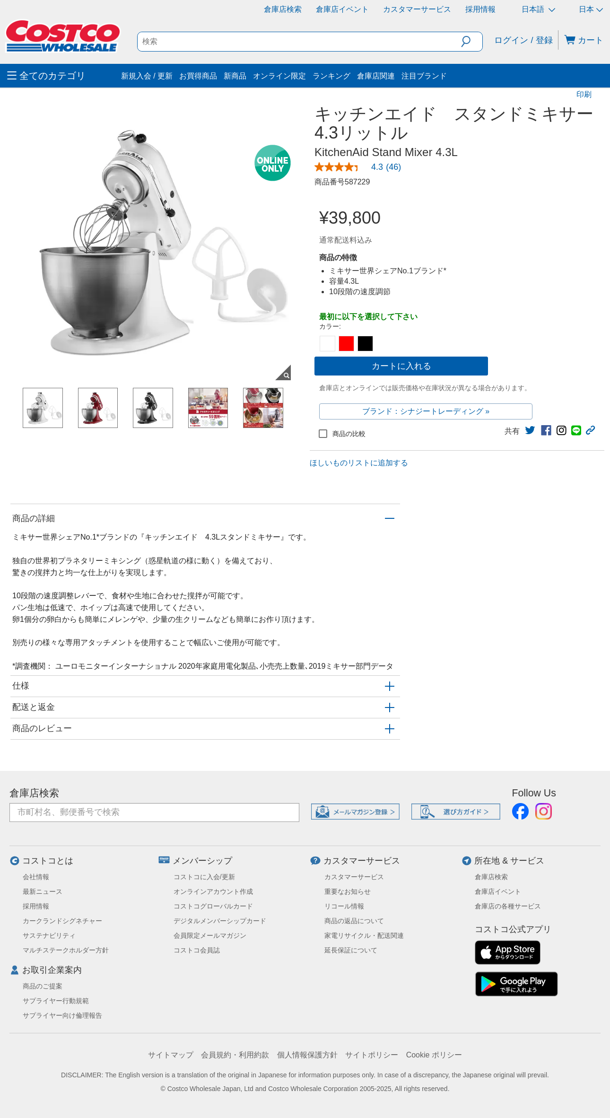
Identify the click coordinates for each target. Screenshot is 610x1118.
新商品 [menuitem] (235, 76)
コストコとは (47, 860)
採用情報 (480, 9)
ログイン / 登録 (523, 40)
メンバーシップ (202, 860)
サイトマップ (170, 1055)
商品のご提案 (42, 986)
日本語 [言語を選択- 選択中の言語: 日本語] (538, 9)
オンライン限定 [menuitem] (279, 76)
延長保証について (350, 950)
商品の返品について (354, 921)
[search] (299, 41)
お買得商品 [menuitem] (198, 76)
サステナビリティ (49, 935)
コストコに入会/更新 (204, 877)
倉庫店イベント (342, 9)
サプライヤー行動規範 (56, 1000)
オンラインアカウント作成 (213, 891)
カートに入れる (401, 366)
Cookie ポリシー (434, 1055)
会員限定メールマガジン (210, 935)
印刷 (584, 94)
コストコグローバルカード (213, 906)
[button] (471, 41)
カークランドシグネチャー (62, 921)
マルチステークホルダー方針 (66, 950)
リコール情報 (344, 906)
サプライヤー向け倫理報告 (62, 1015)
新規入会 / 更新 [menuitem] (147, 76)
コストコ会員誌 (197, 950)
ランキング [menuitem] (331, 76)
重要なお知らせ (347, 891)
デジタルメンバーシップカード (220, 921)
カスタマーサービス (417, 9)
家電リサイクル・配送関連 (364, 935)
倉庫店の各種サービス (508, 906)
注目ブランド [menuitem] (424, 76)
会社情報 (36, 877)
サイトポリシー (371, 1055)
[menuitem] (63, 75)
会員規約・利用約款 (235, 1055)
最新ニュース (42, 891)
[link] (361, 167)
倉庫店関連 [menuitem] (376, 76)
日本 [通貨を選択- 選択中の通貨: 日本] (591, 9)
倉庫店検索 (283, 9)
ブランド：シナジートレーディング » (425, 411)
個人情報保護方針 (307, 1055)
